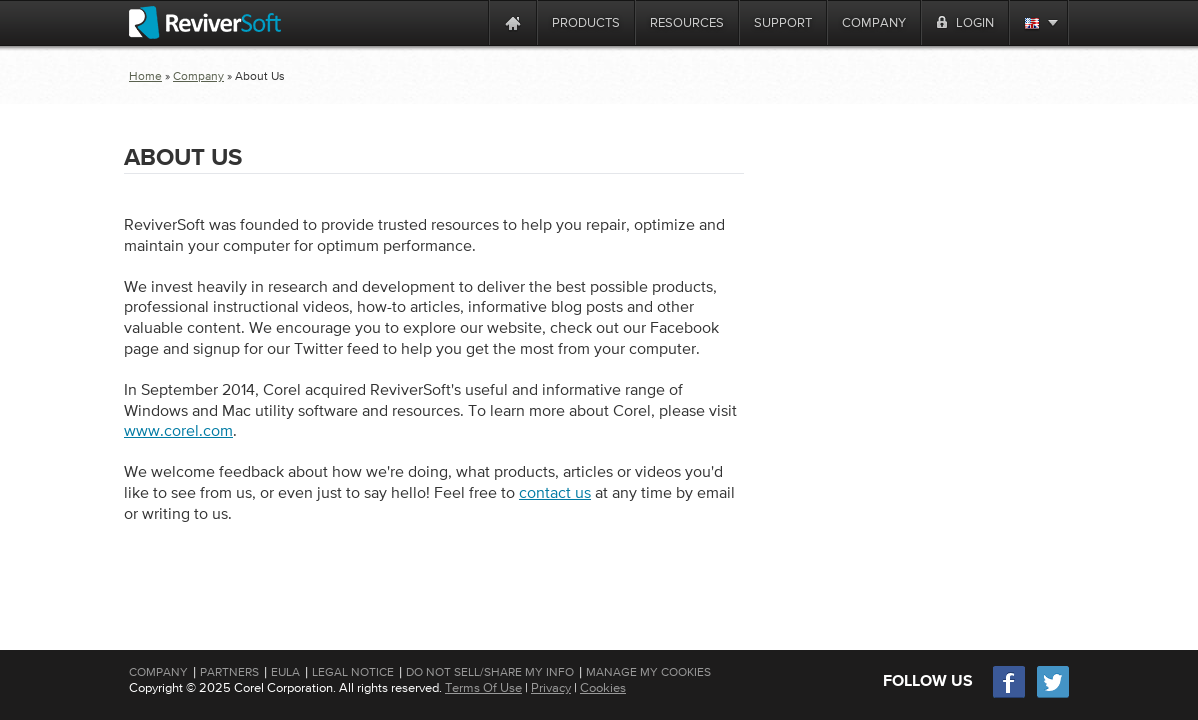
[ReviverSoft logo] (205, 22)
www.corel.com (178, 430)
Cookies (603, 687)
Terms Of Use (483, 687)
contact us (555, 492)
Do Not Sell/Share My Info (490, 672)
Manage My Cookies (648, 672)
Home (145, 76)
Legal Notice (353, 672)
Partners (229, 672)
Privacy (551, 687)
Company (198, 76)
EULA (285, 672)
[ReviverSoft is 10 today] (469, 22)
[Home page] (513, 22)
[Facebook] (1010, 695)
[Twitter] (1053, 695)
